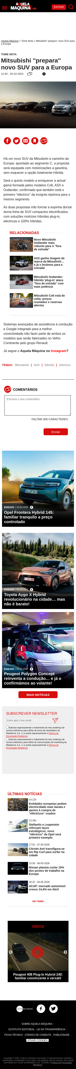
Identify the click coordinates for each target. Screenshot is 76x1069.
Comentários (25, 389)
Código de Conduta (38, 1034)
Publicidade (61, 1034)
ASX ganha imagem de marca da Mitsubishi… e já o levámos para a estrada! (49, 263)
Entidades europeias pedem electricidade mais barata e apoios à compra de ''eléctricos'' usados (48, 808)
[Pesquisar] (71, 7)
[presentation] (39, 762)
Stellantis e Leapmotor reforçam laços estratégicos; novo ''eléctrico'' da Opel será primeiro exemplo (45, 831)
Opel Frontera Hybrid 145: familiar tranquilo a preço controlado (29, 517)
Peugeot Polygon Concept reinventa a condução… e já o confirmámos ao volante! (32, 678)
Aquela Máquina (10, 41)
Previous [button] (11, 952)
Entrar (59, 7)
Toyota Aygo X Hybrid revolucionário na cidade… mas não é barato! (34, 599)
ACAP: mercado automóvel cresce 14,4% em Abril (47, 887)
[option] (38, 957)
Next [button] (65, 952)
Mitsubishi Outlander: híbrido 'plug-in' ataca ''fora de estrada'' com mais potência (49, 281)
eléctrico (65, 365)
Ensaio (9, 507)
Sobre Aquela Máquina (36, 1024)
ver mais (38, 901)
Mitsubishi (22, 365)
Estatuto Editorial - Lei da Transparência (37, 1029)
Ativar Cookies (37, 1040)
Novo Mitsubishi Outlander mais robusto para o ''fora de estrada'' (47, 244)
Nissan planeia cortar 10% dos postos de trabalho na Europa (46, 871)
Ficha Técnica (13, 1034)
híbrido (49, 365)
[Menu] (4, 7)
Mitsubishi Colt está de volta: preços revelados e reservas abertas (49, 300)
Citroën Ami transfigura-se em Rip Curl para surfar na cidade (47, 852)
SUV (37, 365)
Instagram (58, 351)
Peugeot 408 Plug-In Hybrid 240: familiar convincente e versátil (38, 976)
